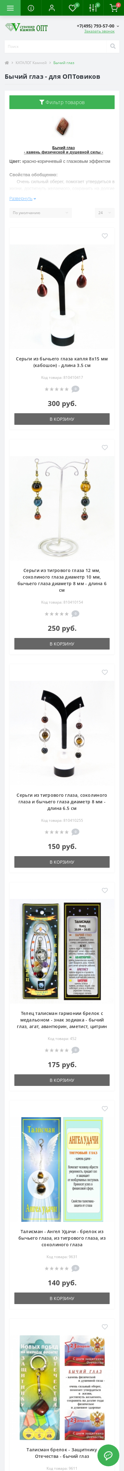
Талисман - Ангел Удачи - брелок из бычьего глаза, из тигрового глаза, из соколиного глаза (62, 1238)
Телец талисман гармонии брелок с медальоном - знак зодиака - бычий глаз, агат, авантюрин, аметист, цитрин (62, 1019)
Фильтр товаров (62, 102)
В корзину (62, 419)
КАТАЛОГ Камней (31, 62)
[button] (51, 8)
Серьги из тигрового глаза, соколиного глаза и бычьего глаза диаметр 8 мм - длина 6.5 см (62, 801)
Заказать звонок (99, 31)
